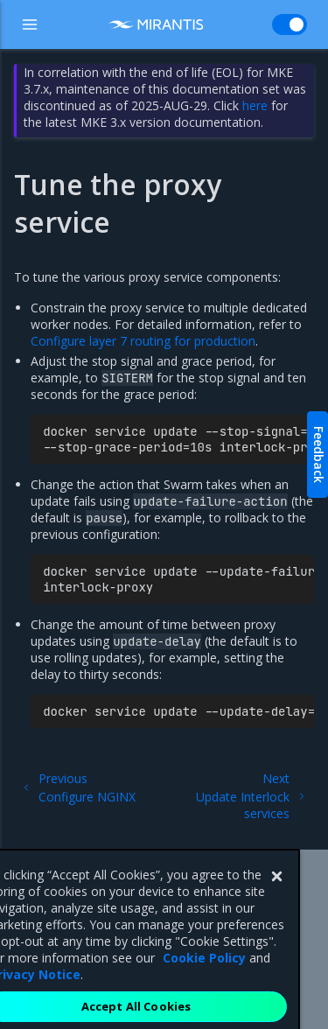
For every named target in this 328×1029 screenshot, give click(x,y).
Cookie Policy (204, 974)
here (255, 105)
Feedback (319, 454)
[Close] (276, 893)
